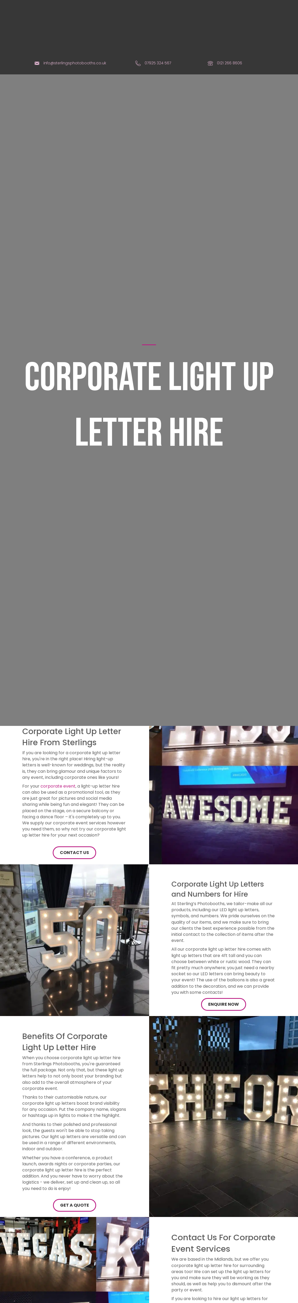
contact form (185, 1293)
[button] (74, 816)
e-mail (249, 1275)
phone (228, 1275)
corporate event (58, 750)
